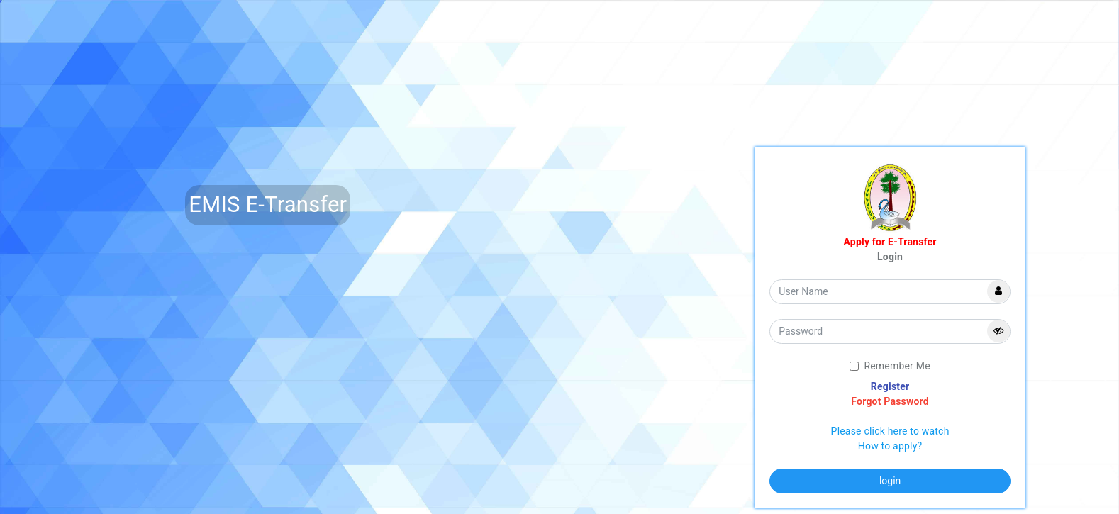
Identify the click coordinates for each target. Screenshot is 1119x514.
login (890, 480)
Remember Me (890, 365)
